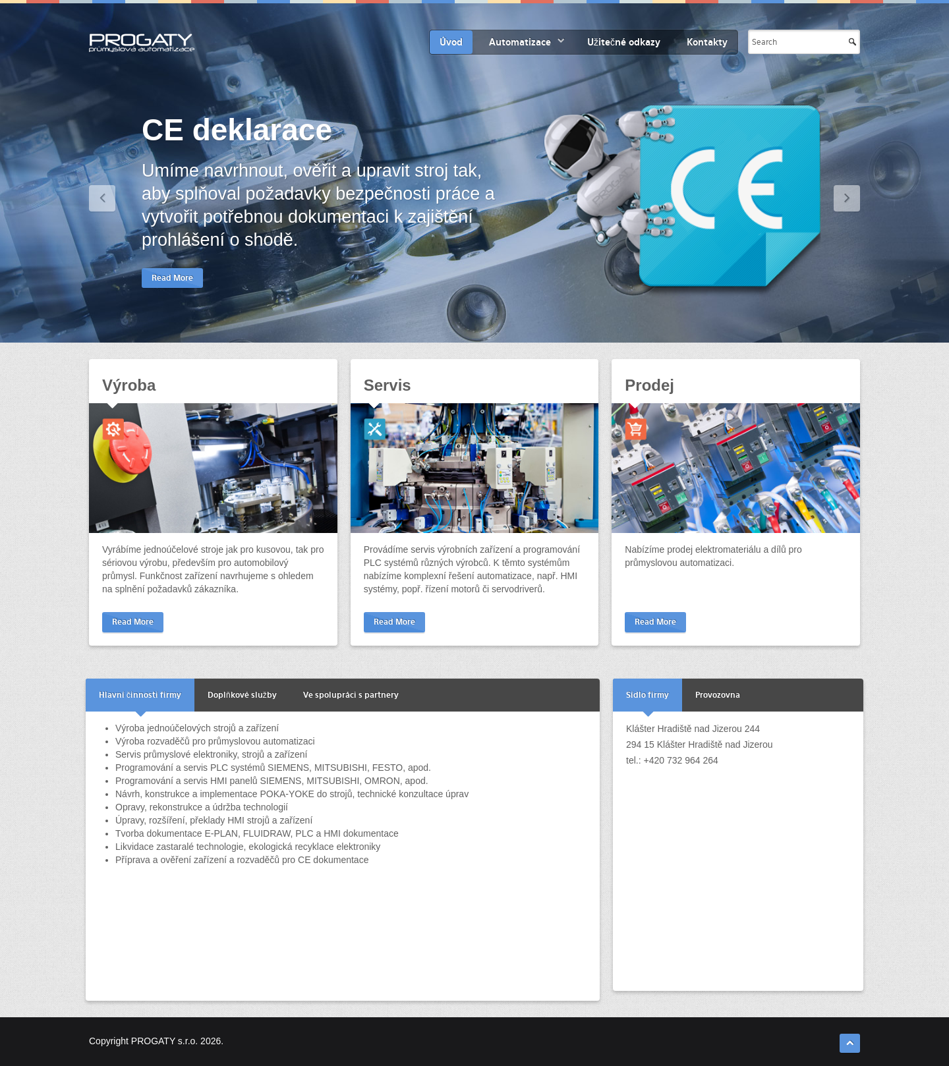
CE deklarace (237, 130)
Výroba (129, 385)
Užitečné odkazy (623, 42)
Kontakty (707, 42)
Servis (387, 385)
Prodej (649, 385)
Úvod (451, 42)
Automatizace (520, 42)
